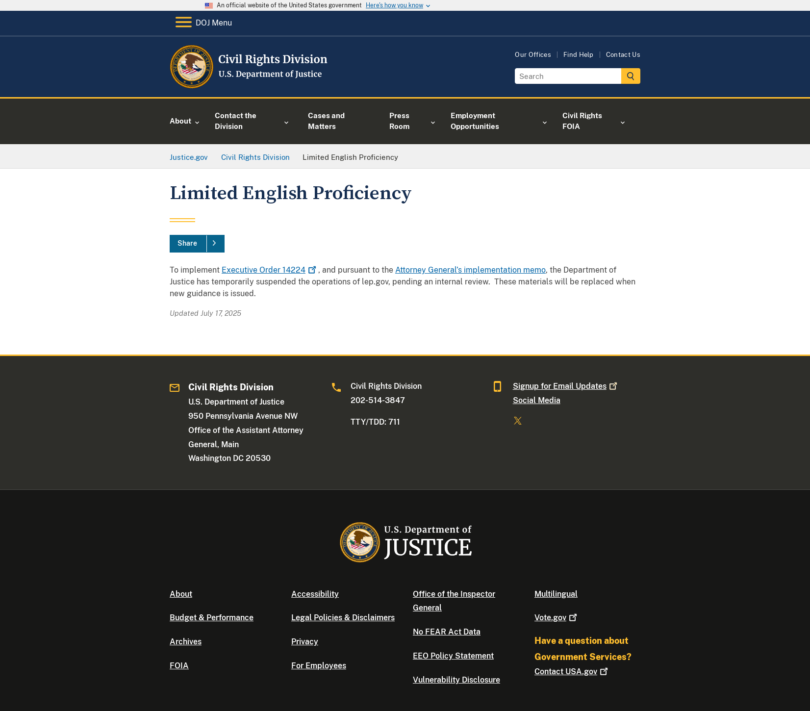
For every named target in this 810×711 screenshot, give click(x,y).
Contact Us (623, 54)
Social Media (536, 400)
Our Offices (533, 54)
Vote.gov (556, 617)
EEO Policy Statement (453, 655)
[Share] (197, 244)
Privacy (304, 641)
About (181, 594)
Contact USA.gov (572, 671)
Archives (186, 641)
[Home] (249, 85)
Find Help (578, 54)
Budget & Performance (211, 617)
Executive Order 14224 (270, 270)
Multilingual (556, 594)
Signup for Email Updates (566, 386)
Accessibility (315, 594)
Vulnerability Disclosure (456, 680)
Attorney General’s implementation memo (470, 270)
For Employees (318, 665)
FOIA (179, 665)
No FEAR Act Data (447, 631)
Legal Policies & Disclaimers (343, 617)
